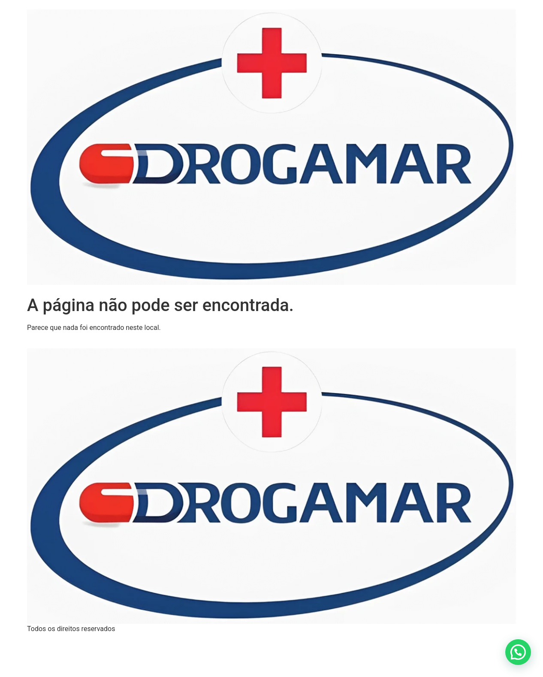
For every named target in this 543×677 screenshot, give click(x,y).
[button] (518, 652)
